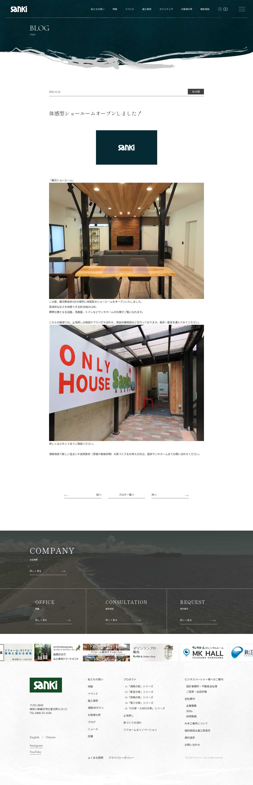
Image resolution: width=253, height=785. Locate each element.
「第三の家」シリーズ (139, 702)
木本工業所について (196, 723)
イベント (129, 9)
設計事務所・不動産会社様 (201, 686)
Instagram (36, 745)
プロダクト (129, 679)
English (34, 737)
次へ (154, 495)
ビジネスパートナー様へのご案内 (204, 679)
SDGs (189, 711)
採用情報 (191, 716)
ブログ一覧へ (126, 495)
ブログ (92, 721)
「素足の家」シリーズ (139, 691)
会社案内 (190, 698)
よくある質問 (95, 757)
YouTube (35, 752)
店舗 (90, 736)
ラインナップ (166, 9)
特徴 (115, 9)
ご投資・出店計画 (196, 691)
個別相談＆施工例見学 (197, 730)
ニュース (93, 729)
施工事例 (146, 9)
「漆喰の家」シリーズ (139, 697)
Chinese (51, 737)
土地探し (128, 715)
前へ (98, 495)
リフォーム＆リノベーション (140, 729)
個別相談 (204, 9)
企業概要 (191, 705)
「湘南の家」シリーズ (139, 686)
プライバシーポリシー (121, 757)
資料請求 (190, 737)
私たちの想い (98, 9)
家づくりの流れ (132, 722)
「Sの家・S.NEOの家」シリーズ (145, 708)
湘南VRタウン (96, 707)
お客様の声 (186, 9)
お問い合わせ (192, 744)
